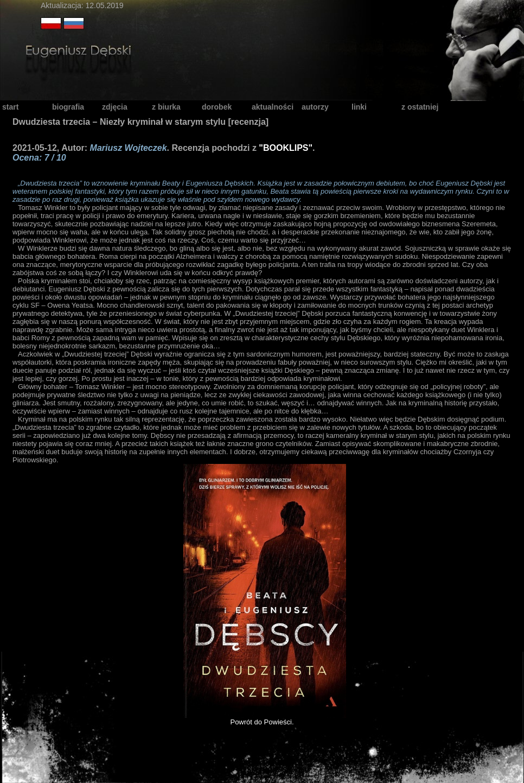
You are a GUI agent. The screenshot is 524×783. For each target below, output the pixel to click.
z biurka (166, 107)
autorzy (315, 107)
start (10, 107)
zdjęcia (114, 107)
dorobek (217, 107)
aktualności (272, 107)
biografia (68, 107)
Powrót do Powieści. (261, 722)
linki (359, 107)
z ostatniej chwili (419, 108)
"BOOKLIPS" (285, 147)
